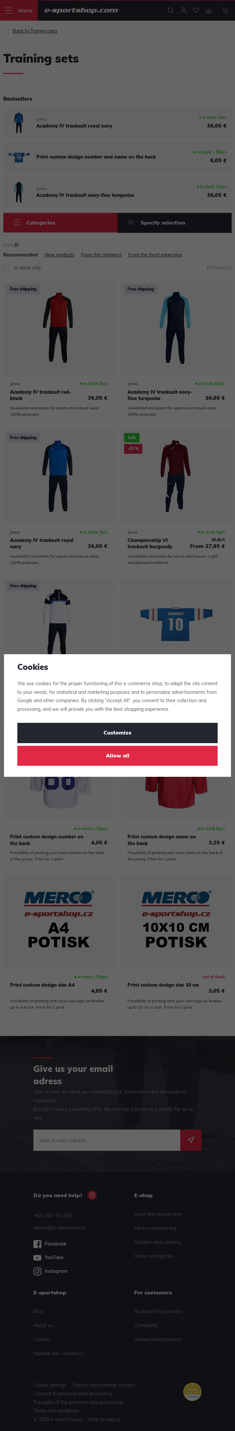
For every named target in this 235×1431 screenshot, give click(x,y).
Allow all (118, 756)
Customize (117, 733)
